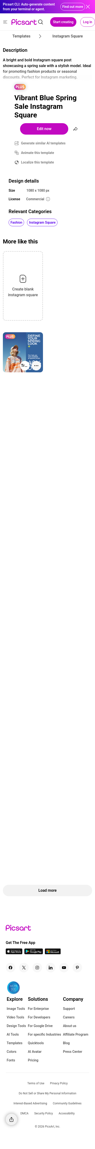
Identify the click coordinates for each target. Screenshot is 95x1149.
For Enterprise (38, 1009)
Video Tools (15, 1017)
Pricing (33, 1060)
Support (69, 1009)
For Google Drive (40, 1026)
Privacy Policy (59, 1083)
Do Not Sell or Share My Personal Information (47, 1093)
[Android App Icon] (33, 953)
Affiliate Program (75, 1034)
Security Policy (43, 1113)
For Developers (39, 1017)
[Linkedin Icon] (50, 967)
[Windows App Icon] (53, 953)
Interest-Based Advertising (30, 1103)
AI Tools (13, 1034)
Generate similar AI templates (43, 143)
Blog (66, 1043)
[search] (40, 22)
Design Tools (16, 1026)
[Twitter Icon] (24, 967)
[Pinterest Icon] (77, 967)
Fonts (11, 1060)
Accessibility (66, 1113)
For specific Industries (44, 1034)
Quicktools (36, 1043)
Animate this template (37, 153)
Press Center (72, 1052)
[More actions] (36, 365)
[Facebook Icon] (10, 967)
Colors (11, 1052)
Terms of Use (35, 1083)
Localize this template (37, 162)
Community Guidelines (67, 1103)
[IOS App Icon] (14, 953)
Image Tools (16, 1009)
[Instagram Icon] (37, 967)
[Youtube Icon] (64, 967)
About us (69, 1026)
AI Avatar (35, 1052)
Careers (69, 1017)
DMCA (24, 1113)
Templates (14, 1043)
